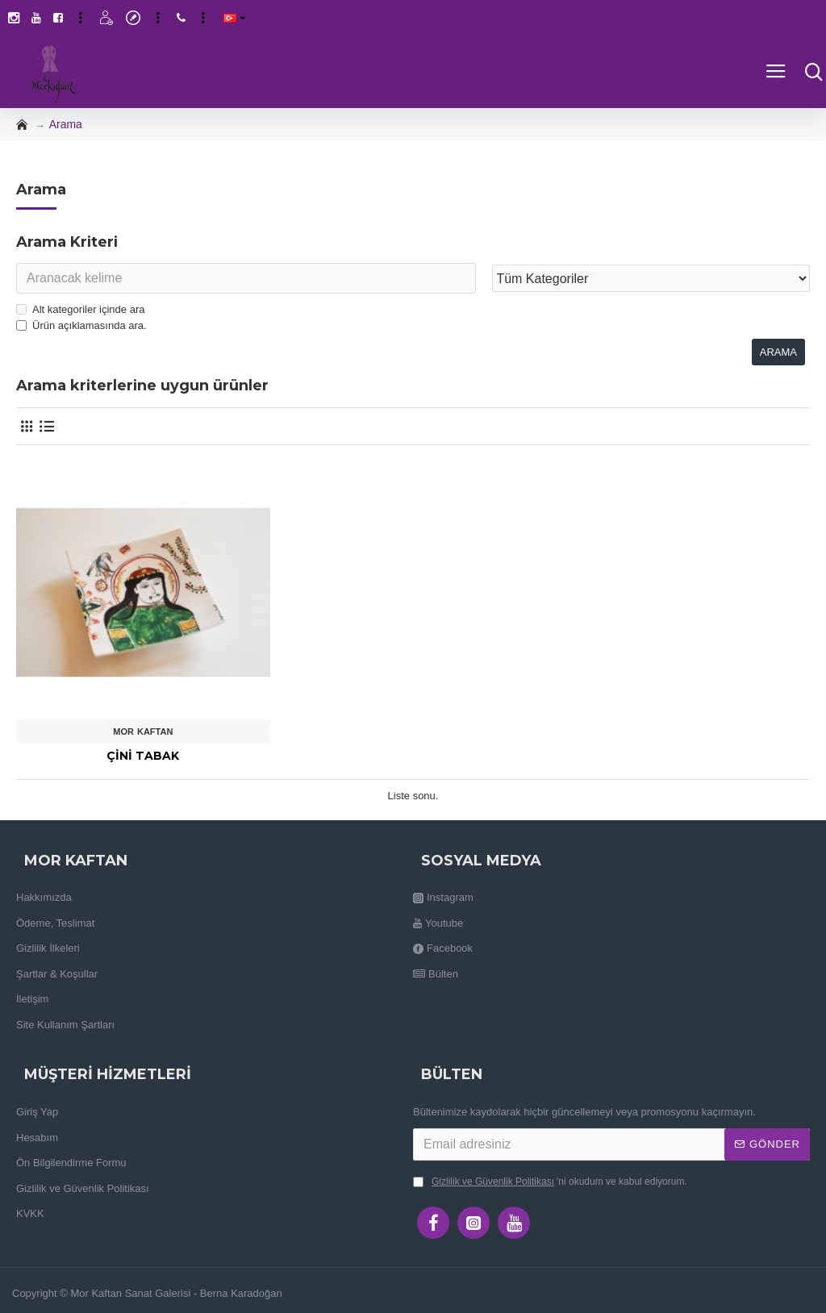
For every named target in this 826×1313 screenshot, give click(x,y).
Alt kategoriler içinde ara (80, 309)
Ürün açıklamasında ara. (81, 325)
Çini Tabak (142, 755)
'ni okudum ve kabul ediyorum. (550, 1181)
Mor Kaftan (143, 731)
